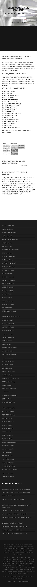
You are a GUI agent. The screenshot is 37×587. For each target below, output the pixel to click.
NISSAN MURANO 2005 (8, 109)
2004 (6, 81)
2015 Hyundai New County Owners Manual (13, 499)
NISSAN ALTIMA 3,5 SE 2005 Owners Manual (13, 162)
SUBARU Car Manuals (8, 445)
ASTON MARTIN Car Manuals (10, 239)
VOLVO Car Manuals (7, 473)
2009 (22, 81)
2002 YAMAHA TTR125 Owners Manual (12, 523)
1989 (21, 77)
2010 (26, 81)
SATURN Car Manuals (8, 428)
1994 (6, 79)
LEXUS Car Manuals (7, 358)
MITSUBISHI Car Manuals (9, 388)
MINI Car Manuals (6, 385)
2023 (3, 85)
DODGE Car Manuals (7, 287)
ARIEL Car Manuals (7, 236)
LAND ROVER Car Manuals (9, 354)
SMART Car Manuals (7, 438)
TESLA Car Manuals (7, 455)
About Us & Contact (23, 581)
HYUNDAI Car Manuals (8, 327)
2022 (32, 83)
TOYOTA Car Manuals (8, 459)
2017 (16, 83)
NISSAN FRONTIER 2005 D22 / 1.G (11, 103)
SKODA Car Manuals (7, 435)
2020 (26, 83)
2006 (13, 81)
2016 (13, 83)
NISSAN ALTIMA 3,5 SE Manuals (15, 548)
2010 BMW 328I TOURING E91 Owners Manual (14, 526)
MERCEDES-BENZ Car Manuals (10, 378)
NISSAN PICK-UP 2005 (8, 117)
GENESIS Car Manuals (8, 304)
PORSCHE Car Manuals (8, 415)
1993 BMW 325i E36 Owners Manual (11, 530)
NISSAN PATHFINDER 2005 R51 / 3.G (12, 113)
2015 (10, 83)
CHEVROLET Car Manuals (9, 263)
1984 (8, 77)
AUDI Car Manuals (7, 242)
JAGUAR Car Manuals (8, 337)
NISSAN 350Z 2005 (7, 93)
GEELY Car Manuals (7, 301)
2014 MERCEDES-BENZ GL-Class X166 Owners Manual (16, 517)
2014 (6, 83)
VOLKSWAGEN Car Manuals (9, 469)
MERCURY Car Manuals (8, 381)
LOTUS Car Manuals (7, 364)
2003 (3, 81)
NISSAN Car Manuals (7, 392)
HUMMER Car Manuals (8, 323)
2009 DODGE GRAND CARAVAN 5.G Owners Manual (16, 492)
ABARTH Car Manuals (8, 225)
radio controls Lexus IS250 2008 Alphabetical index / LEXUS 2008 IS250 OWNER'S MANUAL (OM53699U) (18, 569)
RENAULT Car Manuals (8, 421)
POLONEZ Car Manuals (8, 408)
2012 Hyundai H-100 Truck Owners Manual (13, 510)
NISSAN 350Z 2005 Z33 (8, 92)
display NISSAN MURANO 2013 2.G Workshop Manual (16, 178)
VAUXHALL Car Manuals (8, 466)
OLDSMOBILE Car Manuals (9, 395)
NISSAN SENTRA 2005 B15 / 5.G (10, 121)
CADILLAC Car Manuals (8, 256)
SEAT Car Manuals (7, 432)
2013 (3, 83)
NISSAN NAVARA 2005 (8, 111)
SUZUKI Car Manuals (7, 449)
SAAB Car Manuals (7, 425)
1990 (24, 77)
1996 (13, 79)
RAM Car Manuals (7, 418)
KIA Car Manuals (6, 344)
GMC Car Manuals (7, 307)
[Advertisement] (18, 38)
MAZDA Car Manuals (7, 375)
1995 (10, 79)
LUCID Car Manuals (7, 368)
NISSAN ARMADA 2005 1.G (9, 101)
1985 (12, 77)
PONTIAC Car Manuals (8, 411)
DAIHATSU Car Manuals (8, 280)
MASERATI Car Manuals (8, 371)
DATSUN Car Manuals (8, 283)
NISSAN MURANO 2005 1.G (9, 107)
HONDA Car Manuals (7, 320)
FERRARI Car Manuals (8, 290)
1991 (27, 77)
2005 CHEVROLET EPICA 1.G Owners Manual (14, 514)
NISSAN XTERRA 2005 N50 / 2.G (10, 127)
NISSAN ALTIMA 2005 (8, 97)
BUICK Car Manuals (7, 253)
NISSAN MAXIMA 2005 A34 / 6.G (10, 105)
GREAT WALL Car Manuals (9, 311)
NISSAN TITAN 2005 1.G (8, 123)
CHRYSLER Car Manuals (8, 266)
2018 (19, 83)
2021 (29, 83)
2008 (19, 81)
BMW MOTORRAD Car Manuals (10, 249)
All (3, 77)
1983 (5, 77)
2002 (32, 79)
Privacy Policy (12, 581)
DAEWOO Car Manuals (8, 277)
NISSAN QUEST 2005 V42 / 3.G (10, 119)
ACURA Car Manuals (7, 229)
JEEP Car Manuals (7, 340)
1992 (31, 77)
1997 (16, 79)
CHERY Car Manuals (7, 260)
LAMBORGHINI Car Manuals (9, 347)
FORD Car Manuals (7, 297)
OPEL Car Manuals (7, 399)
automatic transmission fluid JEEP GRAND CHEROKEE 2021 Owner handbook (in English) (18, 563)
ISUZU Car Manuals (7, 334)
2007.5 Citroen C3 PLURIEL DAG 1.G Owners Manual (16, 489)
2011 (29, 81)
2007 (16, 81)
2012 (32, 81)
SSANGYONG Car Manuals (9, 442)
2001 (29, 79)
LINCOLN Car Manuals (8, 361)
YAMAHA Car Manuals (8, 476)
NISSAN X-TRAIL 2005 (8, 125)
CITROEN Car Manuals (8, 270)
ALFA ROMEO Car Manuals (9, 232)
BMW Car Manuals (7, 246)
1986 (15, 77)
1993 (3, 79)
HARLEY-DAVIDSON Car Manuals (11, 317)
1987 (18, 77)
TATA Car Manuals (7, 452)
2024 (6, 85)
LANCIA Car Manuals (7, 351)
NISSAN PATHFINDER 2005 (9, 115)
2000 (26, 79)
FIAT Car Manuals (6, 294)
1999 (22, 79)
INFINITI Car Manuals (7, 330)
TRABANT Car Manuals (8, 462)
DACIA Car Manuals (7, 273)
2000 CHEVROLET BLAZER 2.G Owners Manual (14, 533)
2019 (22, 83)
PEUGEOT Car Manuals (8, 402)
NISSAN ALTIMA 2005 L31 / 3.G (10, 95)
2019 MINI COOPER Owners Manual (11, 496)
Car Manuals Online (18, 9)
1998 (19, 79)
